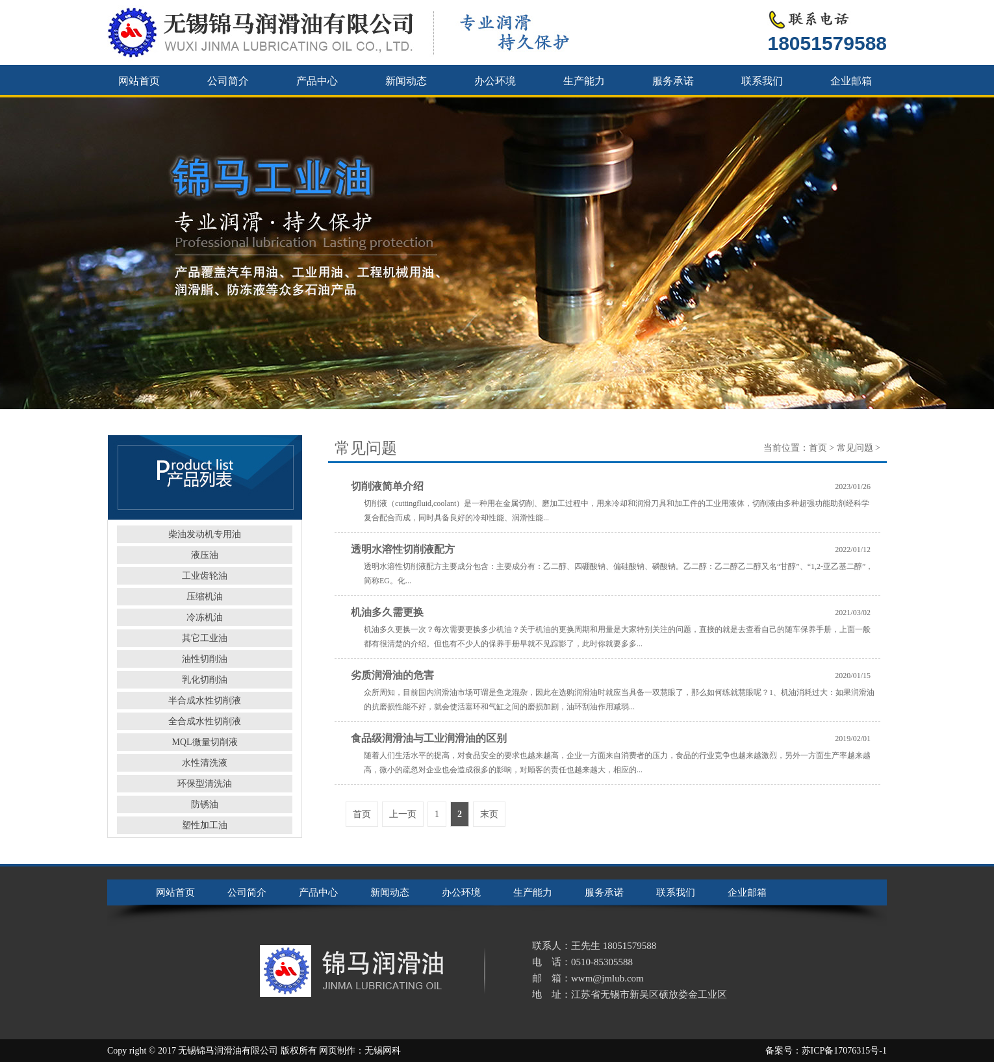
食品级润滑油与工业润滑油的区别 (429, 738)
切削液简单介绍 (387, 486)
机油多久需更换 (387, 612)
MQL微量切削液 (204, 742)
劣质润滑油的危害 (392, 675)
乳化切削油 (204, 680)
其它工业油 (204, 638)
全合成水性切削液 (204, 721)
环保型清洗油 (204, 784)
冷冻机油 (204, 617)
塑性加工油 (204, 825)
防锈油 (204, 804)
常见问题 (855, 448)
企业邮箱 (851, 80)
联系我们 (762, 80)
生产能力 (584, 80)
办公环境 (495, 80)
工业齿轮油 (204, 576)
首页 (818, 448)
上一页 (402, 814)
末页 (489, 814)
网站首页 (139, 80)
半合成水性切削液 (204, 700)
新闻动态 (406, 80)
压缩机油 (204, 596)
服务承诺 (673, 80)
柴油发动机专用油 (204, 534)
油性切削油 (204, 659)
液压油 (204, 555)
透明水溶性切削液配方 (403, 549)
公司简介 (228, 80)
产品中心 (317, 80)
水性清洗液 (204, 763)
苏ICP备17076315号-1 (844, 1051)
